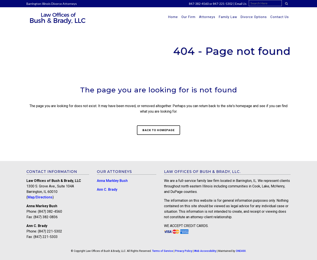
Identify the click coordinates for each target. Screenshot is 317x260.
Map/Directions (40, 197)
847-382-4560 (199, 3)
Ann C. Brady (107, 189)
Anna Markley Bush (112, 181)
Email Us (241, 3)
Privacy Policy (183, 251)
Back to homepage (158, 130)
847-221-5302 (223, 3)
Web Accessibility (205, 251)
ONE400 (241, 251)
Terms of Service (162, 251)
